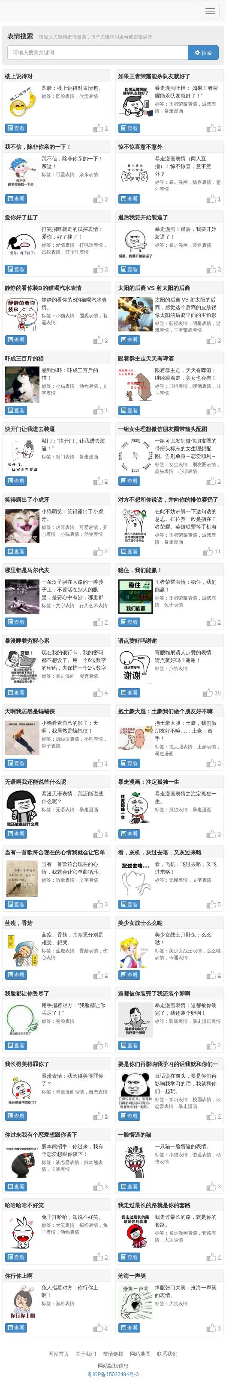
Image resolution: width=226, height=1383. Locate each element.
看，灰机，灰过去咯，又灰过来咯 (160, 852)
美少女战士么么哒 (140, 923)
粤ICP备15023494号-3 (113, 1374)
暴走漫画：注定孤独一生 (148, 782)
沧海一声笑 (132, 1276)
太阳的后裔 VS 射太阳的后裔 (154, 288)
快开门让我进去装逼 (30, 429)
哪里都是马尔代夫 (27, 570)
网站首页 (58, 1354)
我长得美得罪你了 (27, 1064)
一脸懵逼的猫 (134, 1135)
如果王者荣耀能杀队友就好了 (154, 76)
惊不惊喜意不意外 (140, 147)
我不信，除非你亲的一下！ (38, 147)
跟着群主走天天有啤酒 (146, 358)
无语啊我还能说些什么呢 (35, 782)
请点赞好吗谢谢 (137, 641)
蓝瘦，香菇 (19, 923)
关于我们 (85, 1354)
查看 (16, 128)
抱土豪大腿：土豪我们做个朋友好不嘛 (165, 711)
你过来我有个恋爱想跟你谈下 (41, 1135)
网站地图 (140, 1354)
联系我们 (167, 1354)
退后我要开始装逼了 (143, 217)
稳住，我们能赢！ (140, 570)
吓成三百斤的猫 (24, 358)
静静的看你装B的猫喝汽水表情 (43, 288)
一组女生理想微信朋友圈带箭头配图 (162, 429)
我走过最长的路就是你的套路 (154, 1205)
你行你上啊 (19, 1276)
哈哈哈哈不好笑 (24, 1205)
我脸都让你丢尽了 (27, 993)
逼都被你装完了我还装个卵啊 (154, 993)
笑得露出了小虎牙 (27, 499)
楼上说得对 (19, 76)
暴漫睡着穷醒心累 (27, 641)
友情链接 (113, 1354)
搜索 (203, 53)
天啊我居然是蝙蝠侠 (30, 711)
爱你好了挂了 (21, 217)
